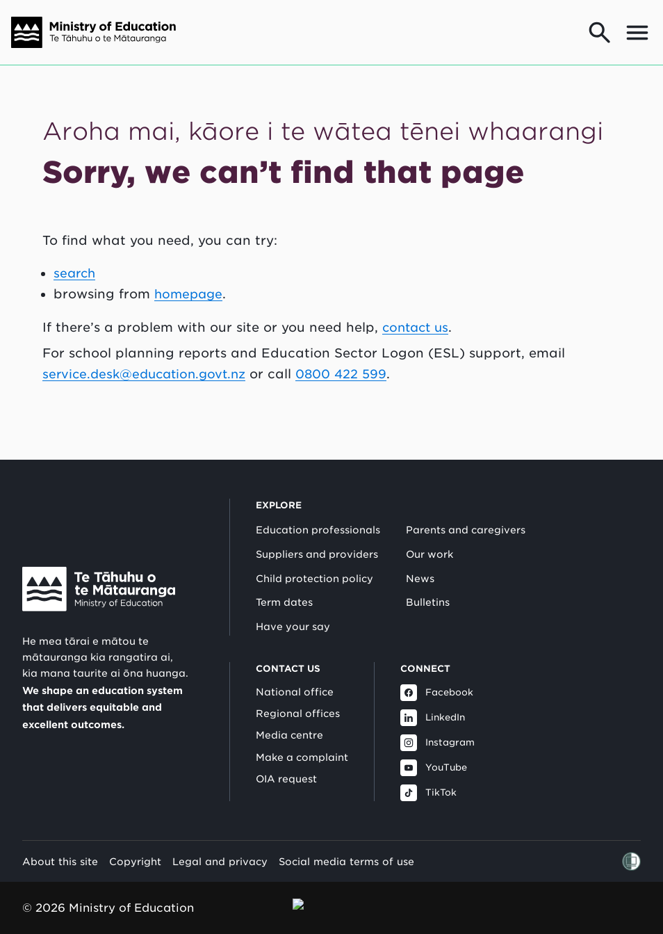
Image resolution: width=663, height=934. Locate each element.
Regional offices (298, 695)
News (420, 560)
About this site (60, 843)
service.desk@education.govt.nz (148, 374)
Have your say (293, 608)
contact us (417, 327)
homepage (190, 294)
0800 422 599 (351, 374)
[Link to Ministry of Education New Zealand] (98, 571)
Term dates (284, 584)
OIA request (286, 760)
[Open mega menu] (637, 32)
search (76, 273)
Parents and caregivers (465, 511)
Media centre (289, 717)
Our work (429, 536)
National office (295, 673)
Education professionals (318, 511)
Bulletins (428, 584)
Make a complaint (302, 739)
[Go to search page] (599, 32)
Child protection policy (314, 560)
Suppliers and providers (317, 536)
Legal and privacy (220, 843)
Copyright (135, 843)
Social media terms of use (346, 843)
